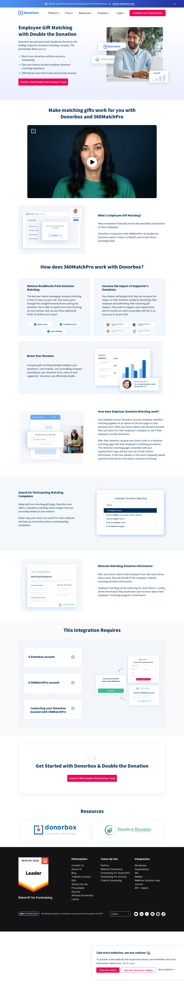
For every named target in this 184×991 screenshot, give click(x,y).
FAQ (73, 880)
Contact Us (77, 865)
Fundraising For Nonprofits (115, 872)
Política (105, 865)
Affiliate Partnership (82, 895)
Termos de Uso (79, 884)
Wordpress (140, 865)
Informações (79, 858)
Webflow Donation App (147, 880)
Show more (129, 963)
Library (75, 899)
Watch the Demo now (123, 3)
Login (119, 13)
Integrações (142, 858)
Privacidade (77, 887)
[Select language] (120, 913)
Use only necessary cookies (138, 970)
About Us (76, 869)
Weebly (139, 876)
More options (165, 969)
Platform (53, 13)
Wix (137, 872)
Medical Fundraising (111, 869)
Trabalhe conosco (81, 876)
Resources (84, 13)
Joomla (139, 884)
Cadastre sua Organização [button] (147, 13)
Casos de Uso (109, 858)
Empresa (102, 13)
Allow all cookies (108, 970)
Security (75, 891)
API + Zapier (141, 887)
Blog (73, 872)
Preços (69, 13)
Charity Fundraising (111, 880)
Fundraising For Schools (114, 876)
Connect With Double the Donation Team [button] (43, 82)
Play (92, 162)
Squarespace (142, 869)
